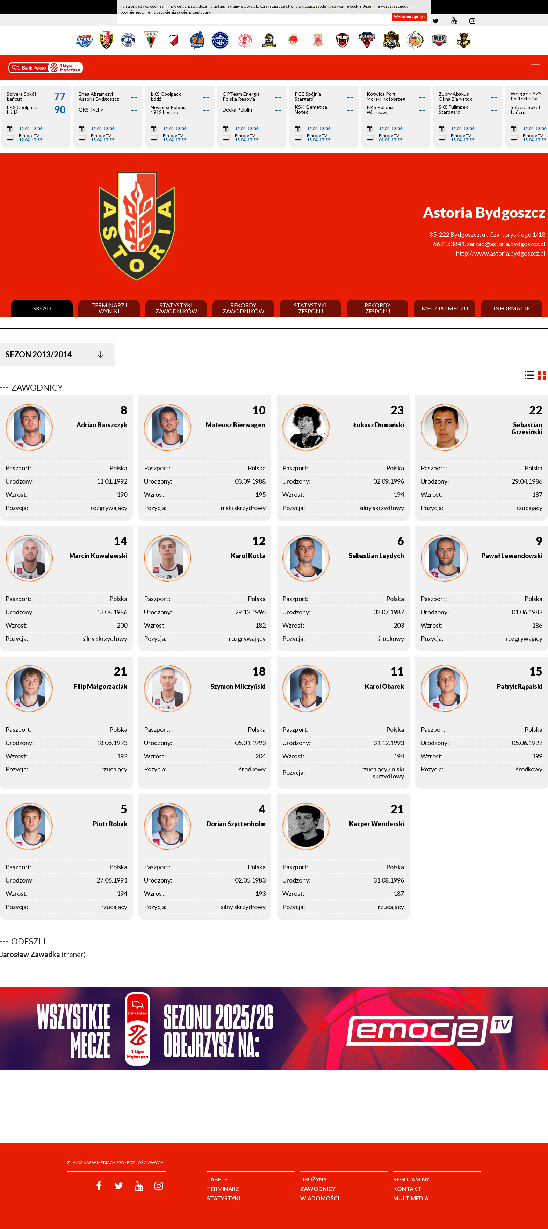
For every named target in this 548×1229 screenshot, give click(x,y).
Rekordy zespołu (377, 308)
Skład (42, 308)
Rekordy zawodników (243, 308)
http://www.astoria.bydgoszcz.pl (500, 253)
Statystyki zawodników (176, 308)
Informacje (511, 308)
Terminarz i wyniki (109, 308)
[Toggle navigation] (535, 67)
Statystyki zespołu (310, 308)
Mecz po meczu (444, 308)
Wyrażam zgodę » (410, 16)
